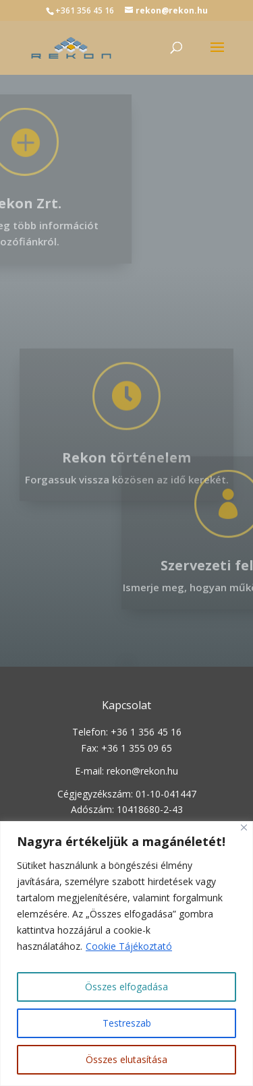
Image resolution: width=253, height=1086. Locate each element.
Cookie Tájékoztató (129, 946)
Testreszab (127, 1023)
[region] (126, 953)
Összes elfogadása (126, 986)
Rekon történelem (126, 480)
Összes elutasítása (126, 1059)
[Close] (244, 827)
